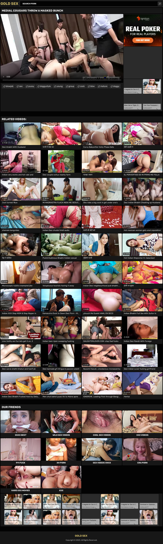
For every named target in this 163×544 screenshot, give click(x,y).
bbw (92, 86)
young (60, 86)
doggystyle (45, 86)
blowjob (9, 86)
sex (21, 86)
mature (103, 86)
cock (82, 86)
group (71, 86)
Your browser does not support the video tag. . (62, 48)
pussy (31, 86)
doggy (116, 86)
